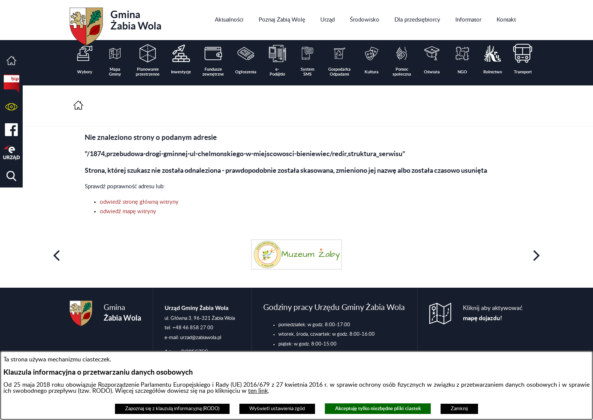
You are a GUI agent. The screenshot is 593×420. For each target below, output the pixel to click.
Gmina (115, 24)
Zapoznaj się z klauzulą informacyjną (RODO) (172, 408)
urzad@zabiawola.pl (200, 337)
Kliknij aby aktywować (493, 313)
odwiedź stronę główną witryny (139, 202)
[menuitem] (229, 20)
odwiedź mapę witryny (128, 211)
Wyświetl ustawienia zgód (277, 408)
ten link (258, 391)
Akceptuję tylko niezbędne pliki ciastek (378, 408)
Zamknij (459, 408)
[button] (11, 106)
